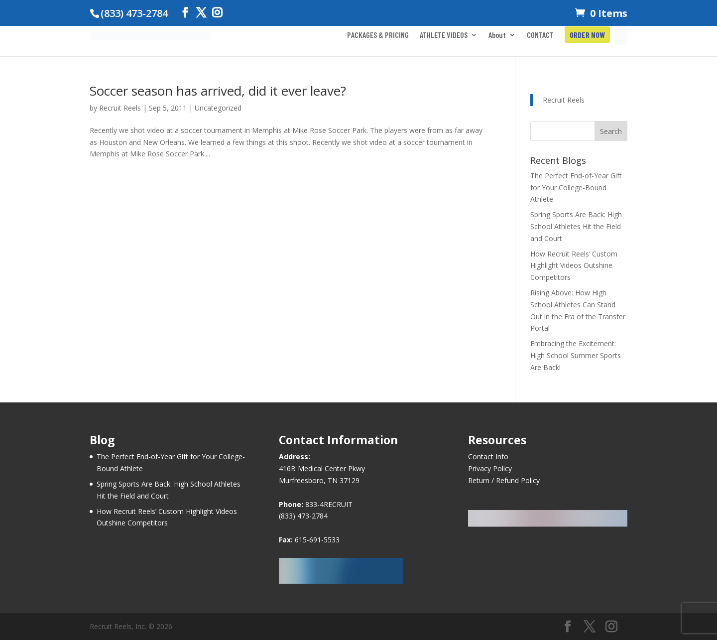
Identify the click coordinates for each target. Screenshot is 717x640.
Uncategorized (218, 108)
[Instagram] (217, 12)
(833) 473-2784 (303, 515)
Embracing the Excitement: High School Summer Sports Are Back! (575, 355)
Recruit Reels (120, 108)
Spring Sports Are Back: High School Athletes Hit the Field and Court (576, 226)
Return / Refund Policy (504, 480)
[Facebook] (185, 12)
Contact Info (488, 456)
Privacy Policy (490, 468)
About (497, 35)
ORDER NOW (587, 35)
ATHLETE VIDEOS (444, 35)
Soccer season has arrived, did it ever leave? (218, 91)
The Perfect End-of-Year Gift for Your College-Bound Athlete (576, 187)
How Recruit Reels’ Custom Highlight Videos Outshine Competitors (573, 265)
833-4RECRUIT (329, 504)
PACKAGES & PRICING (378, 35)
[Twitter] (201, 12)
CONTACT (540, 35)
